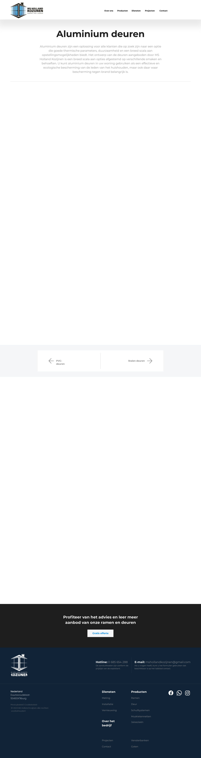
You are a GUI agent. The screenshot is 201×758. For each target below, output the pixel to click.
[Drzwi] (149, 361)
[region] (122, 10)
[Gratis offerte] (100, 633)
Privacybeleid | (17, 704)
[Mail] (51, 361)
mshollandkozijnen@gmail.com (167, 662)
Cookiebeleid (31, 704)
